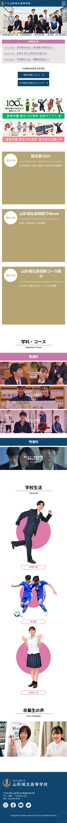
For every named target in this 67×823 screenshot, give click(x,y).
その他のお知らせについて (31, 83)
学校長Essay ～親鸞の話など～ (27, 59)
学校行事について (31, 75)
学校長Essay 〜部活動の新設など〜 (29, 47)
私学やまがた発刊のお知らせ (25, 53)
